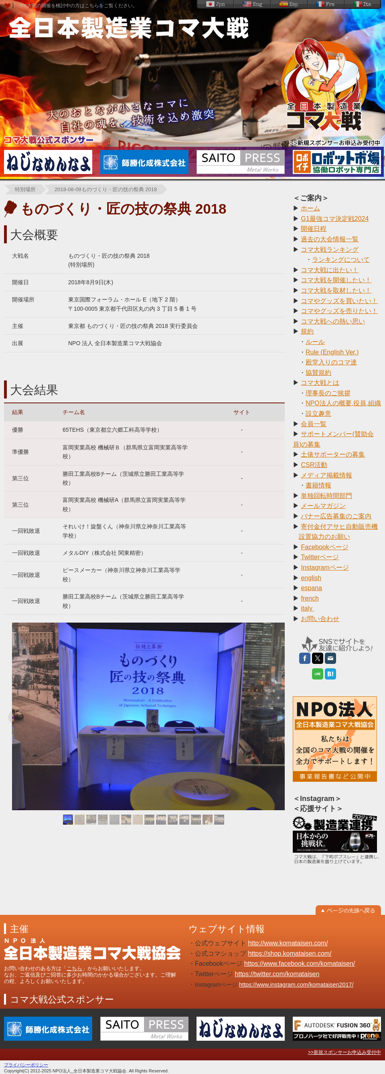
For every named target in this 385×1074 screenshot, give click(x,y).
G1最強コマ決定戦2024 (335, 218)
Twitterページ (320, 557)
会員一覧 (313, 424)
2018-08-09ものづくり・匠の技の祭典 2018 (106, 189)
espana (311, 588)
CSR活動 (314, 464)
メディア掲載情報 (326, 475)
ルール (315, 341)
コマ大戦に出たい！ (330, 270)
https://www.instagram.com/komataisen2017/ (296, 984)
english (311, 577)
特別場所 (25, 189)
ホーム (310, 208)
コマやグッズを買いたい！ (339, 300)
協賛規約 (318, 372)
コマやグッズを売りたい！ (339, 310)
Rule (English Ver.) (332, 352)
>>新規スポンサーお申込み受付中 (344, 1052)
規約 (307, 331)
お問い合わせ (320, 618)
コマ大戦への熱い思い (333, 321)
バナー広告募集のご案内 (336, 516)
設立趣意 (318, 413)
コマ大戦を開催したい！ (336, 280)
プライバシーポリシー (26, 1064)
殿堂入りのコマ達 (331, 362)
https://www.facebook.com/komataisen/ (299, 963)
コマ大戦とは (320, 382)
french (309, 598)
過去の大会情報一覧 (330, 239)
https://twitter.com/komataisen (277, 974)
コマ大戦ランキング (330, 249)
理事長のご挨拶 (328, 393)
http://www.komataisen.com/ (288, 943)
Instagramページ (325, 567)
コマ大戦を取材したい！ (336, 290)
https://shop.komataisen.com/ (289, 953)
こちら (74, 968)
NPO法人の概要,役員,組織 (343, 403)
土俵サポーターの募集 (333, 454)
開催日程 (313, 228)
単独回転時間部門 (326, 495)
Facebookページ (324, 547)
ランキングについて (341, 259)
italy (307, 608)
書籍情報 (318, 485)
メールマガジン (323, 505)
